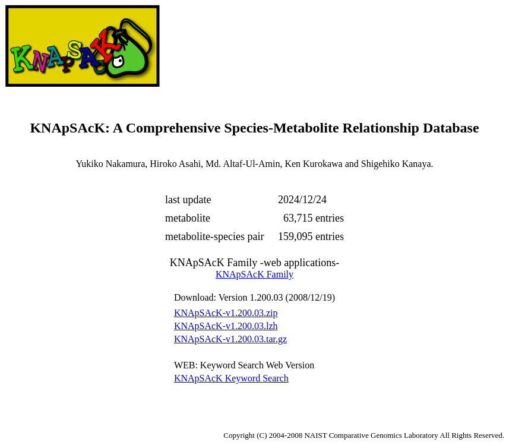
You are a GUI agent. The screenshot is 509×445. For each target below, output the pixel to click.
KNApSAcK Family (254, 274)
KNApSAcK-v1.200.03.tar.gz (230, 339)
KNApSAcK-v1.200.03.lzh (226, 326)
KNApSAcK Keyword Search (231, 378)
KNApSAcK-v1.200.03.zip (226, 313)
